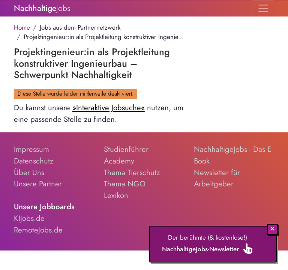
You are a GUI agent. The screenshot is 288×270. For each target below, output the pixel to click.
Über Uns (29, 172)
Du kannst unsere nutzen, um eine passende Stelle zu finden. (98, 113)
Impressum (31, 149)
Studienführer (126, 149)
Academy (119, 160)
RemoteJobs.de (38, 230)
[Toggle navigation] (263, 8)
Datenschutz (33, 160)
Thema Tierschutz (132, 172)
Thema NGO (125, 183)
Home (22, 27)
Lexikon (116, 195)
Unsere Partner (38, 183)
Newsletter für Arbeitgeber (217, 178)
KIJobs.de (29, 218)
